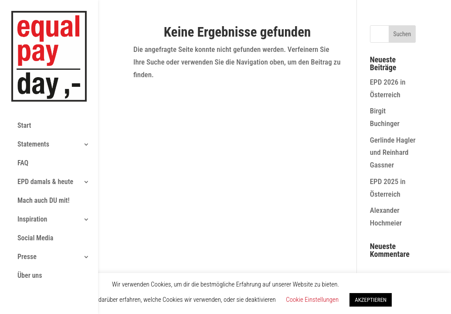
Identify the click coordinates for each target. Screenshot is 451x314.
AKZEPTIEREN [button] (371, 300)
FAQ (22, 123)
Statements (33, 104)
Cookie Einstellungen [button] (312, 300)
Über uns (29, 236)
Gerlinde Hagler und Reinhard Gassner (393, 153)
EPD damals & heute (45, 142)
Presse (27, 217)
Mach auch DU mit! (43, 161)
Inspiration (32, 179)
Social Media (35, 198)
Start (24, 86)
